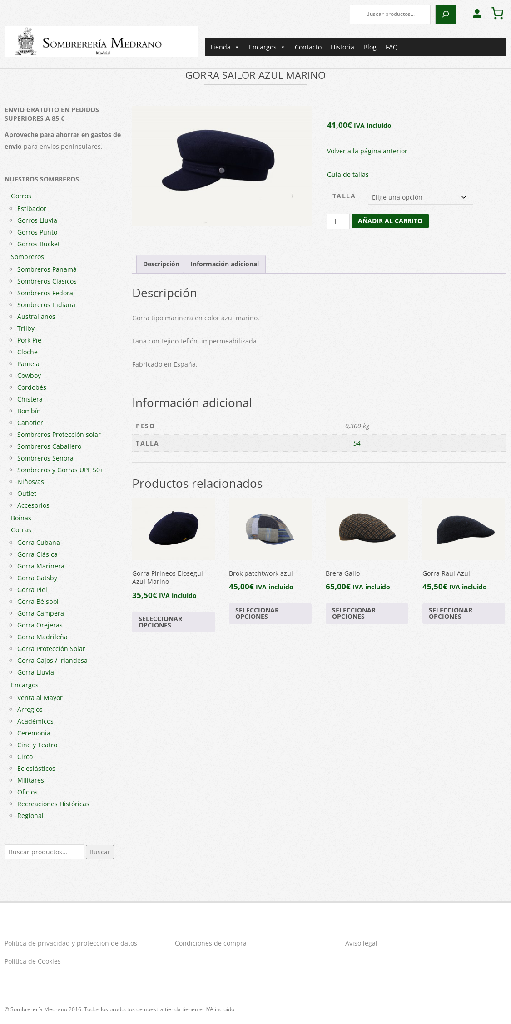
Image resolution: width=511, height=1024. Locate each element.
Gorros (21, 195)
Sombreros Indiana (46, 304)
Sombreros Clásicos (47, 281)
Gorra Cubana (38, 542)
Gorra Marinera (40, 566)
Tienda (225, 47)
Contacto (308, 47)
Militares (30, 780)
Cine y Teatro (37, 744)
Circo (25, 756)
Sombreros (27, 256)
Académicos (35, 721)
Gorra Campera (40, 613)
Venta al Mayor (40, 697)
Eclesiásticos (36, 768)
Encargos (267, 47)
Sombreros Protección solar (59, 434)
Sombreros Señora (45, 458)
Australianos (36, 316)
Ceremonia (33, 733)
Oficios (27, 792)
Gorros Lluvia (37, 220)
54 (357, 443)
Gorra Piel (32, 589)
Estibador (31, 208)
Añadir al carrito (390, 220)
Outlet (26, 493)
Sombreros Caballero (49, 446)
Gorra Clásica (37, 554)
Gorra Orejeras (40, 625)
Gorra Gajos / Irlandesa (52, 660)
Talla (344, 195)
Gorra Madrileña (42, 636)
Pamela (28, 363)
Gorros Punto (37, 232)
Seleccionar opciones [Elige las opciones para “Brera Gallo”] (354, 613)
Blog (370, 47)
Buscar (99, 852)
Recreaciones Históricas (53, 803)
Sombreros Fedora (45, 293)
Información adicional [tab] (224, 264)
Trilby (26, 328)
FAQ (392, 47)
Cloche (27, 352)
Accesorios (33, 505)
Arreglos (30, 709)
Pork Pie (29, 340)
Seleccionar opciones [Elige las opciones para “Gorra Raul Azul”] (450, 613)
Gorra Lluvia (35, 672)
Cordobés (31, 387)
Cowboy (29, 375)
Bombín (29, 411)
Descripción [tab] (161, 264)
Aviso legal (361, 943)
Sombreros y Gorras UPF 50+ (60, 469)
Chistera (30, 399)
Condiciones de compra (211, 943)
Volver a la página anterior (367, 151)
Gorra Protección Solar (51, 648)
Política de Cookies (33, 961)
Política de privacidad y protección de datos (71, 943)
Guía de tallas (348, 174)
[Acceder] (477, 13)
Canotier (30, 422)
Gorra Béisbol (38, 601)
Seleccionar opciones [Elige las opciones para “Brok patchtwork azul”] (257, 613)
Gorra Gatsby (37, 577)
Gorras (21, 529)
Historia (342, 47)
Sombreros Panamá (47, 269)
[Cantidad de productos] (338, 221)
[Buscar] (445, 14)
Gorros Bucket (38, 244)
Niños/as (30, 481)
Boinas (21, 518)
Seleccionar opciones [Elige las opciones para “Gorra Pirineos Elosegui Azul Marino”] (160, 621)
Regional (30, 815)
